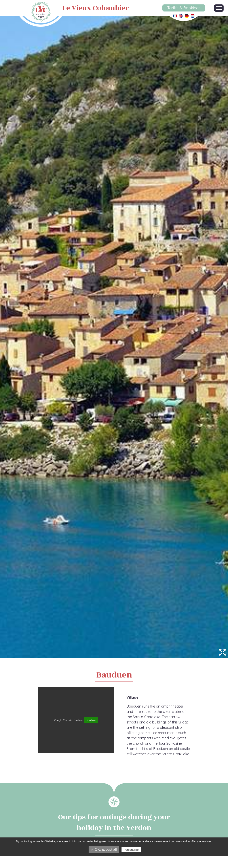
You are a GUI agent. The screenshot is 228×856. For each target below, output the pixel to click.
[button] (219, 8)
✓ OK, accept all (104, 849)
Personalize (131, 849)
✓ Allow (91, 720)
